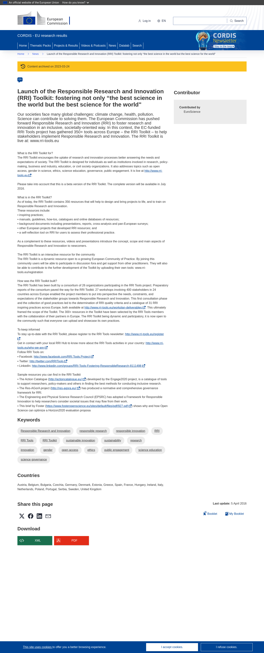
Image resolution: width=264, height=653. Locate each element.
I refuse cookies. (226, 647)
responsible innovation (130, 430)
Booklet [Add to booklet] (210, 513)
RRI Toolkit (50, 440)
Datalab (124, 45)
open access (70, 450)
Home (23, 45)
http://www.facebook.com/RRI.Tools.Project (63, 356)
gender (47, 450)
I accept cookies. (172, 647)
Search (137, 45)
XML (38, 540)
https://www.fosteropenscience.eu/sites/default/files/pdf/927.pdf (88, 406)
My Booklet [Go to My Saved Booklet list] (234, 514)
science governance (34, 459)
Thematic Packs (40, 45)
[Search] (237, 21)
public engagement (116, 450)
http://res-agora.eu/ (64, 388)
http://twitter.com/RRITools (47, 361)
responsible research (93, 430)
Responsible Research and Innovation (45, 430)
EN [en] (20, 79)
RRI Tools (27, 440)
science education (150, 450)
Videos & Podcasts (93, 45)
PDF (74, 540)
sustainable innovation (80, 440)
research (136, 440)
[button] (161, 21)
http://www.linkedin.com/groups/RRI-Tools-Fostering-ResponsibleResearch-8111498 (87, 365)
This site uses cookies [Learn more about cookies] (37, 647)
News (112, 45)
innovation (27, 450)
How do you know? (75, 2)
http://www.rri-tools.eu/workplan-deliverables (114, 307)
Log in (144, 20)
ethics (91, 450)
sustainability (112, 440)
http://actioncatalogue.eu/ (66, 379)
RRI (157, 430)
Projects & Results (66, 45)
